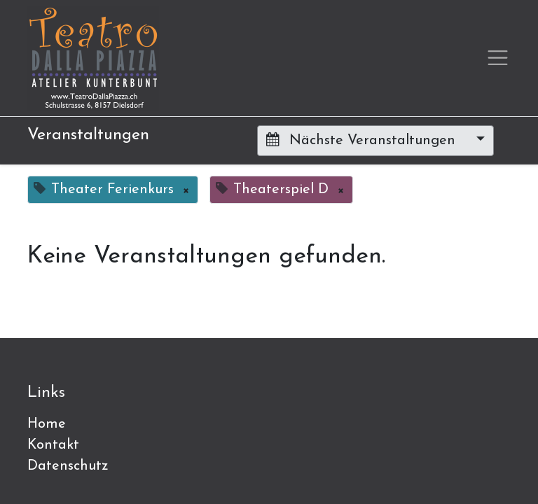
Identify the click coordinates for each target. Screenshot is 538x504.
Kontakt (53, 445)
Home (46, 424)
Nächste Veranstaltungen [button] (363, 140)
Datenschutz (68, 466)
